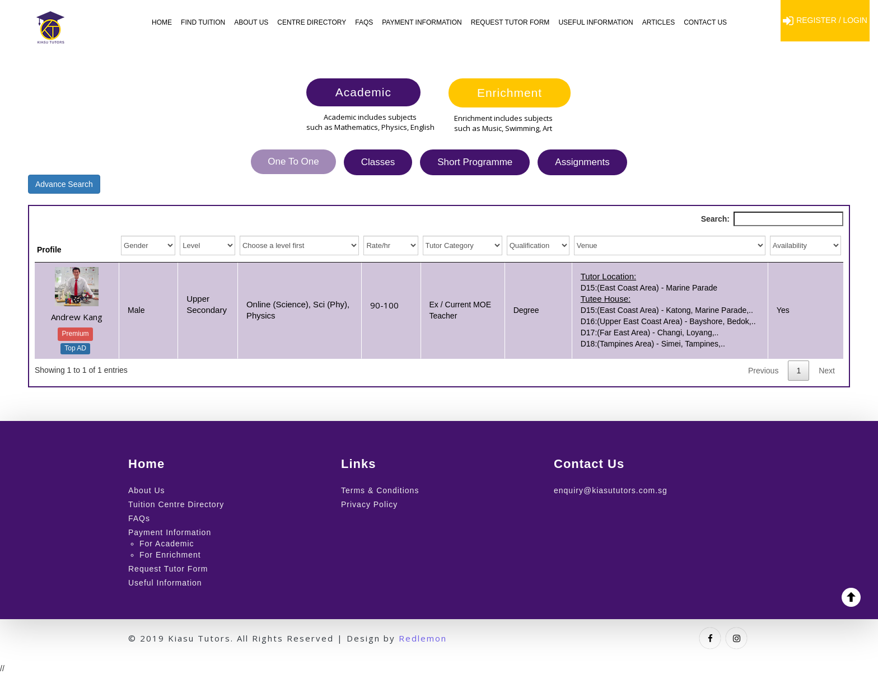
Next (827, 370)
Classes (378, 162)
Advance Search (64, 184)
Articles (658, 22)
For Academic (166, 543)
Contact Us (705, 22)
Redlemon (423, 638)
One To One (293, 161)
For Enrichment (170, 554)
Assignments (582, 162)
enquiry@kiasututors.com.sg (610, 490)
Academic (363, 92)
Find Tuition (203, 22)
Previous (763, 370)
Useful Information (595, 22)
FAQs (364, 22)
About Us (251, 22)
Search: (772, 219)
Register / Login (825, 21)
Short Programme (474, 162)
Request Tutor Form (510, 22)
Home (162, 22)
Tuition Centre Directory (176, 504)
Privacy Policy (369, 504)
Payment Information (421, 22)
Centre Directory (311, 22)
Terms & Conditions (380, 490)
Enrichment (509, 92)
